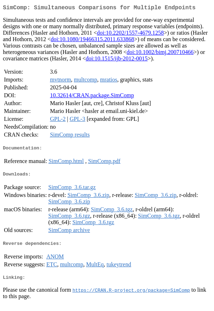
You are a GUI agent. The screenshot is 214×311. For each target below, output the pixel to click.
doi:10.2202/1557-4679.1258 (130, 34)
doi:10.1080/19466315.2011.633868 (92, 41)
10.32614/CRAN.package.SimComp (92, 97)
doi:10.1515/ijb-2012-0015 (117, 60)
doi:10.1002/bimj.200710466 (160, 53)
